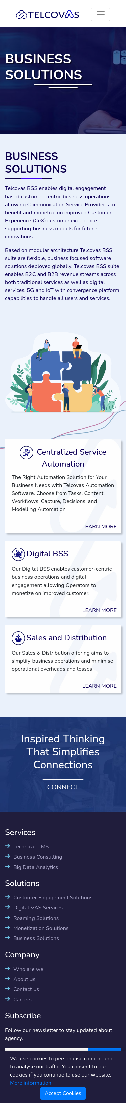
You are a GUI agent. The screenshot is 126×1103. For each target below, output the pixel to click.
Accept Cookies (63, 1093)
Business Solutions (36, 938)
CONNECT (63, 787)
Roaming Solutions (36, 918)
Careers (22, 999)
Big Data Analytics (35, 867)
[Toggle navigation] (100, 14)
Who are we (28, 969)
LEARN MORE (93, 526)
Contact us (26, 989)
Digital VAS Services (38, 908)
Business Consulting (37, 857)
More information (30, 1083)
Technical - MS (31, 846)
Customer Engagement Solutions (52, 897)
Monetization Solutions (40, 928)
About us (24, 979)
